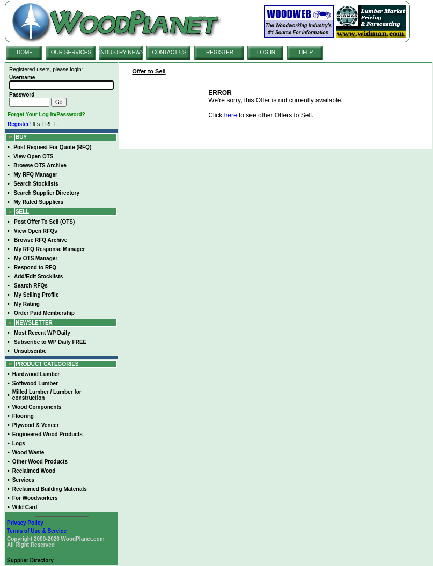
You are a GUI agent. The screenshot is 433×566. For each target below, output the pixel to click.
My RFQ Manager (35, 175)
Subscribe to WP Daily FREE (50, 342)
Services (23, 480)
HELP (306, 52)
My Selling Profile (36, 295)
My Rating (27, 304)
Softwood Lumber (35, 383)
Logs (18, 443)
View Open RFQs (35, 231)
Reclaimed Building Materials (49, 489)
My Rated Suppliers (38, 202)
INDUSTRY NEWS (121, 52)
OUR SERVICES (71, 52)
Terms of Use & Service (37, 531)
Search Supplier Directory (46, 193)
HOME (25, 52)
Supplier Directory (30, 560)
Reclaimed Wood (33, 471)
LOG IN (266, 52)
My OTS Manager (35, 258)
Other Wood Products (40, 462)
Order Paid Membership (44, 313)
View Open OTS (33, 156)
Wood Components (36, 407)
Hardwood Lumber (36, 374)
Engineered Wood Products (47, 434)
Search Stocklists (35, 184)
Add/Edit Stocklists (38, 277)
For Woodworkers (35, 498)
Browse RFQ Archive (40, 240)
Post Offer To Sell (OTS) (44, 222)
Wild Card (25, 507)
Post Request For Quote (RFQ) (52, 147)
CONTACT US (169, 52)
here (230, 115)
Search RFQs (31, 286)
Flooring (23, 416)
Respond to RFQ (35, 267)
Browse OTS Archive (40, 165)
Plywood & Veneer (35, 425)
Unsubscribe (30, 351)
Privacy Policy (25, 523)
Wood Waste (28, 452)
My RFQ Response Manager (49, 249)
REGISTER (219, 52)
